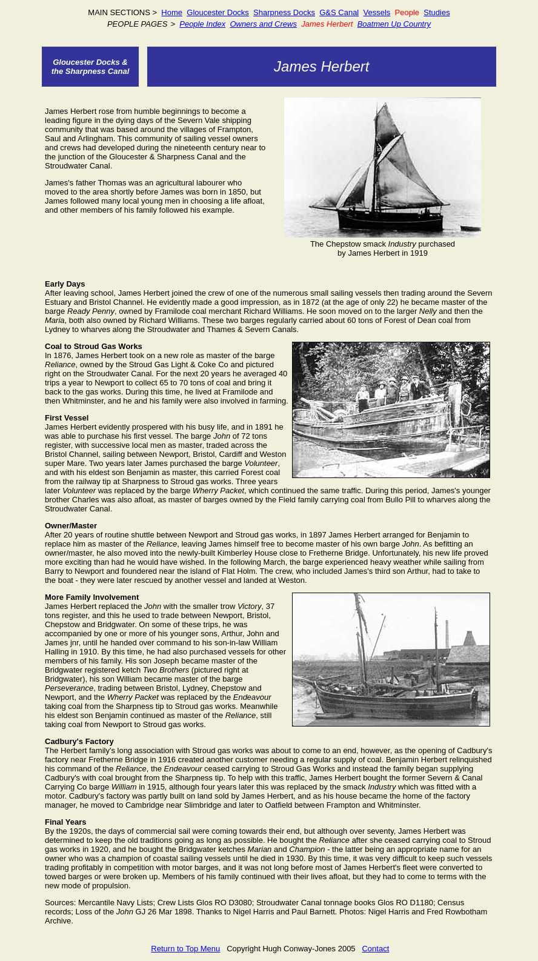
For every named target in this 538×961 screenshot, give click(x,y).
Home (171, 12)
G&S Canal (339, 12)
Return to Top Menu (185, 948)
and (266, 23)
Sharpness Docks (284, 12)
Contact (375, 948)
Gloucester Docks (218, 12)
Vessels (377, 12)
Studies (436, 12)
